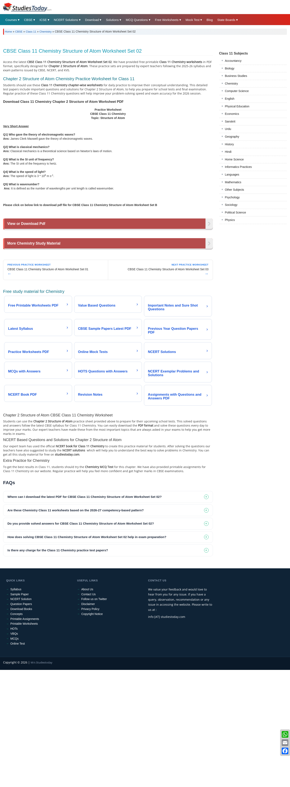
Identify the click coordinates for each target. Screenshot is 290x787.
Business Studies (236, 134)
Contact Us (88, 711)
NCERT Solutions (66, 20)
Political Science (235, 270)
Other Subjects (234, 247)
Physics (230, 278)
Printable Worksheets (24, 740)
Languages (232, 232)
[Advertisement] (127, 69)
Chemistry (45, 31)
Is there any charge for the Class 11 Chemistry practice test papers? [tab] (57, 667)
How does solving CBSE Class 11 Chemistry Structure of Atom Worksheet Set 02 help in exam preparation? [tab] (86, 654)
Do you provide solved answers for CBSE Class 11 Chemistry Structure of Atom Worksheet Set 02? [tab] (80, 640)
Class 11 (31, 31)
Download (92, 20)
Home (8, 31)
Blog (210, 20)
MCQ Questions (137, 20)
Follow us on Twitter (94, 716)
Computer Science (237, 149)
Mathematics (233, 240)
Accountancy (233, 118)
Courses (11, 20)
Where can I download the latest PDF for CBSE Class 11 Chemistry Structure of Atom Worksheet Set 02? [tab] (84, 614)
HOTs (14, 745)
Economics (232, 171)
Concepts (16, 731)
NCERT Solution (20, 716)
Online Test (17, 760)
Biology (229, 126)
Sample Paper (19, 711)
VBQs (14, 750)
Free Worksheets (167, 20)
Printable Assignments (24, 736)
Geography (232, 194)
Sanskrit (230, 179)
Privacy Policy (90, 726)
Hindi (228, 209)
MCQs (14, 755)
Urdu (228, 187)
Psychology (232, 255)
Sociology (231, 262)
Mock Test (192, 20)
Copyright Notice (92, 731)
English (229, 156)
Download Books (21, 726)
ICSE (43, 20)
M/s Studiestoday (41, 779)
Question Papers (21, 721)
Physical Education (237, 164)
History (229, 202)
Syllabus (15, 706)
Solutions (112, 20)
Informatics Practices (238, 225)
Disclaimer (88, 721)
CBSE (28, 20)
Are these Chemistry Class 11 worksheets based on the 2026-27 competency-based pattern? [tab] (75, 627)
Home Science (234, 217)
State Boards (226, 20)
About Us (87, 706)
